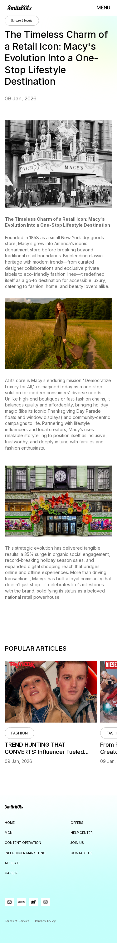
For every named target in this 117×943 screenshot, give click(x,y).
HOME (10, 822)
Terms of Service (17, 921)
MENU (103, 8)
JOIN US (77, 843)
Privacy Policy (45, 921)
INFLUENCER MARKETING (25, 853)
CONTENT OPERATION (23, 843)
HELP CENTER (82, 833)
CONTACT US (82, 853)
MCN (8, 833)
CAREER (11, 873)
